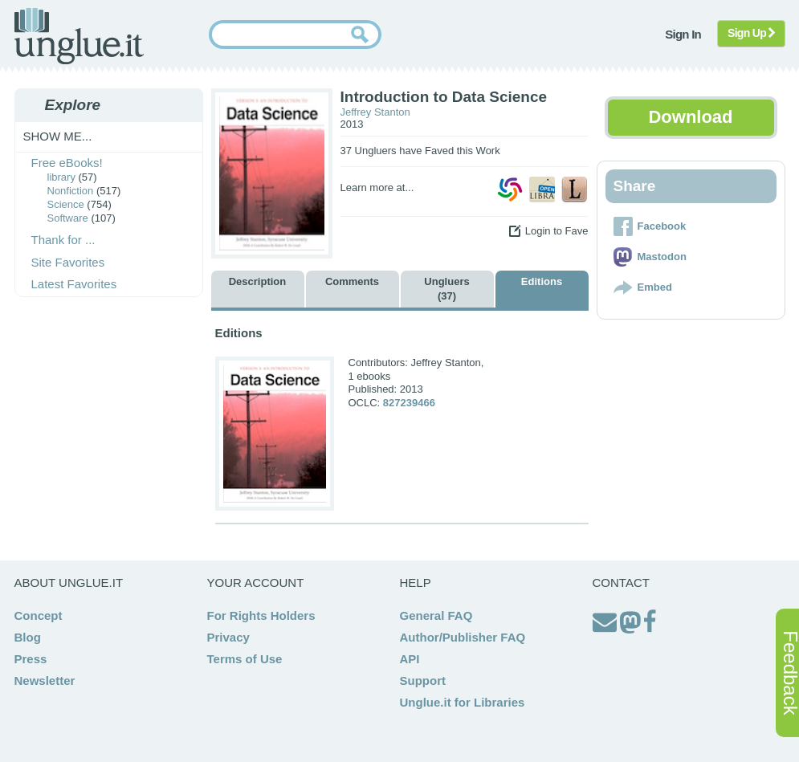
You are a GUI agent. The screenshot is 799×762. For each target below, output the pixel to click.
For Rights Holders (261, 615)
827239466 (409, 403)
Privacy (228, 637)
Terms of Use (245, 659)
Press (30, 659)
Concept (38, 615)
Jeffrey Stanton (375, 112)
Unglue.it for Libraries (462, 702)
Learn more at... (377, 187)
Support (423, 680)
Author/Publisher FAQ (463, 637)
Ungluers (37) (446, 288)
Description (258, 281)
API (410, 659)
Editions (541, 281)
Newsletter (44, 680)
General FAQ (436, 615)
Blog (27, 637)
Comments (352, 281)
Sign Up (751, 32)
